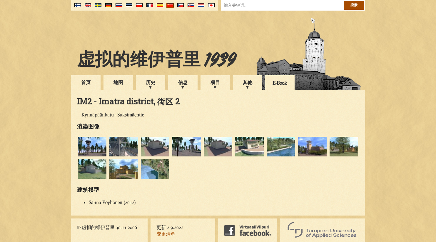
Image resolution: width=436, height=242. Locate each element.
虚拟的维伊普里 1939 (156, 61)
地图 (118, 82)
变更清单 (165, 233)
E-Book (280, 83)
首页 (86, 82)
